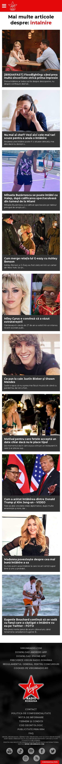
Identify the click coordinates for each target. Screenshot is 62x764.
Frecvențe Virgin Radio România (31, 660)
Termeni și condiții (31, 721)
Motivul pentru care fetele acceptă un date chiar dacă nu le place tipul (30, 440)
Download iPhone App (31, 656)
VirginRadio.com (31, 648)
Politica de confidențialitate (31, 713)
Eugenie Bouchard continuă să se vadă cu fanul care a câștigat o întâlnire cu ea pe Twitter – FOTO (30, 623)
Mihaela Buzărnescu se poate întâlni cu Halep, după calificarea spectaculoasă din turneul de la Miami (31, 198)
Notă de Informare (31, 717)
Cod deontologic (31, 725)
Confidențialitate (50, 762)
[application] (53, 6)
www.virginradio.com (34, 744)
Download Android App (31, 652)
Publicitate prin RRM (31, 729)
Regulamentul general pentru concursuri (31, 664)
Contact (31, 709)
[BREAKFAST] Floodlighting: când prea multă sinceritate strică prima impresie (31, 76)
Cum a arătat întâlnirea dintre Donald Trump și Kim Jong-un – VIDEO (29, 501)
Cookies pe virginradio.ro (31, 668)
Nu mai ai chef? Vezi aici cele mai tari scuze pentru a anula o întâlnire (29, 136)
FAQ (31, 733)
